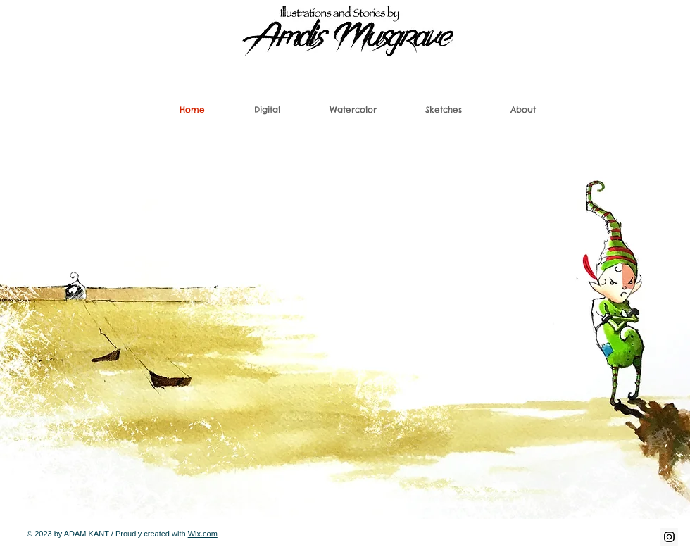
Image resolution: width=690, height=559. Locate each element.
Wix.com (203, 533)
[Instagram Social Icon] (669, 537)
